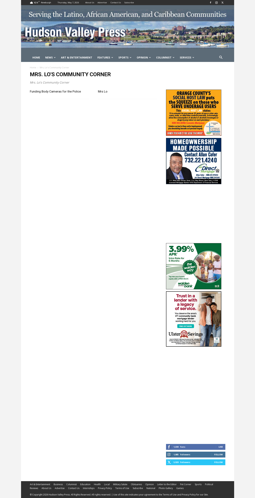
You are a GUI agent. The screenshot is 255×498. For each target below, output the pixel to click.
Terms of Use (122, 488)
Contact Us (115, 2)
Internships (88, 488)
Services (187, 57)
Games (180, 488)
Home (36, 57)
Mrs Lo (102, 91)
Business (58, 484)
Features (105, 57)
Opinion (144, 57)
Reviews (34, 488)
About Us (89, 2)
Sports (124, 57)
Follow (218, 454)
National (150, 488)
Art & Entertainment (76, 57)
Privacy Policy (105, 488)
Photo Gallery (166, 488)
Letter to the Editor (167, 484)
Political (209, 484)
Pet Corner (185, 484)
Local (107, 484)
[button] (221, 58)
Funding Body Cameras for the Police (55, 91)
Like (221, 446)
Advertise (102, 2)
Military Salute (120, 484)
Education (85, 484)
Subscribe (129, 2)
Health (97, 484)
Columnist (165, 57)
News (50, 57)
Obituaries (136, 484)
